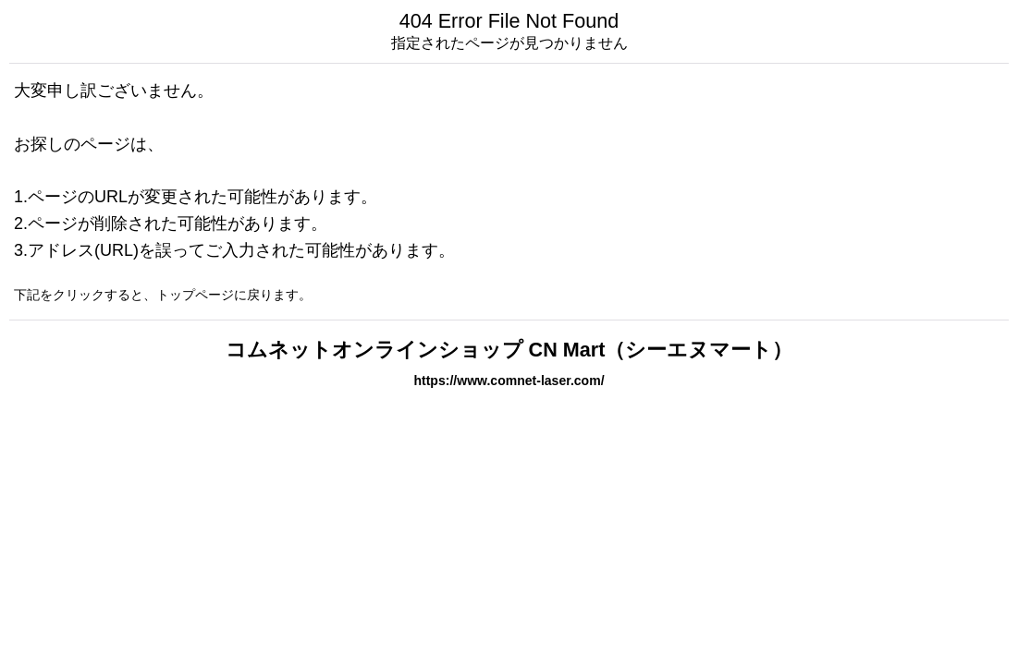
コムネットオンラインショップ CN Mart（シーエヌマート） (509, 349)
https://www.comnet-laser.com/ (508, 380)
